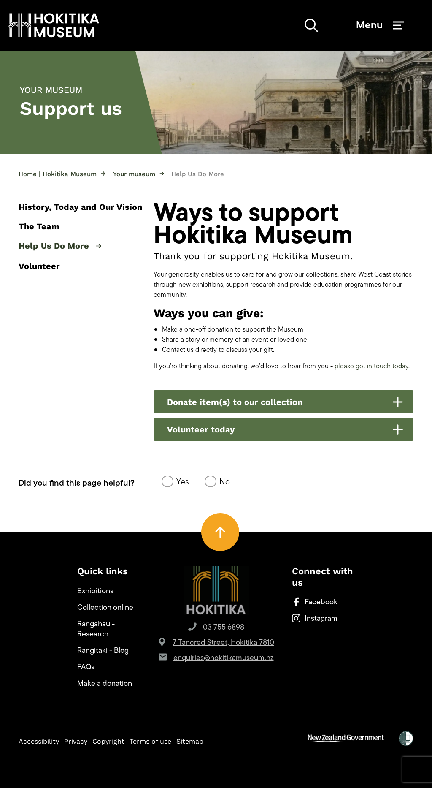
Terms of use (150, 741)
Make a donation (104, 683)
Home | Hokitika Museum (62, 174)
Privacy (75, 741)
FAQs (85, 667)
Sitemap (189, 741)
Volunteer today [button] (285, 429)
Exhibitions (95, 591)
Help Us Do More (60, 246)
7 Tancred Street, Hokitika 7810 (223, 642)
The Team (39, 226)
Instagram (315, 618)
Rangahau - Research (96, 629)
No (224, 481)
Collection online (105, 607)
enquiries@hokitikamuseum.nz (223, 657)
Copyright (108, 741)
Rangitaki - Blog (103, 650)
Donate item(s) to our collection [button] (285, 402)
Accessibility (39, 741)
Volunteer (39, 266)
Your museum (138, 174)
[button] (53, 25)
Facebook (315, 602)
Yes (182, 481)
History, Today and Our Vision (80, 207)
